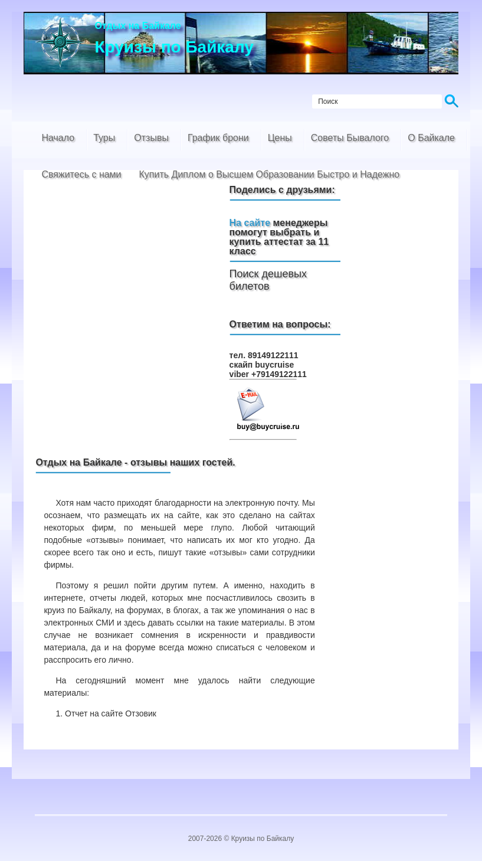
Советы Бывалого (350, 138)
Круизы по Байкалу (262, 838)
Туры (104, 138)
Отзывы (151, 138)
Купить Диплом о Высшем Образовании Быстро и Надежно (269, 174)
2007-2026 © (209, 838)
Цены (280, 138)
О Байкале (431, 138)
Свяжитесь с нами (81, 174)
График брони (218, 138)
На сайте (249, 223)
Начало (57, 138)
